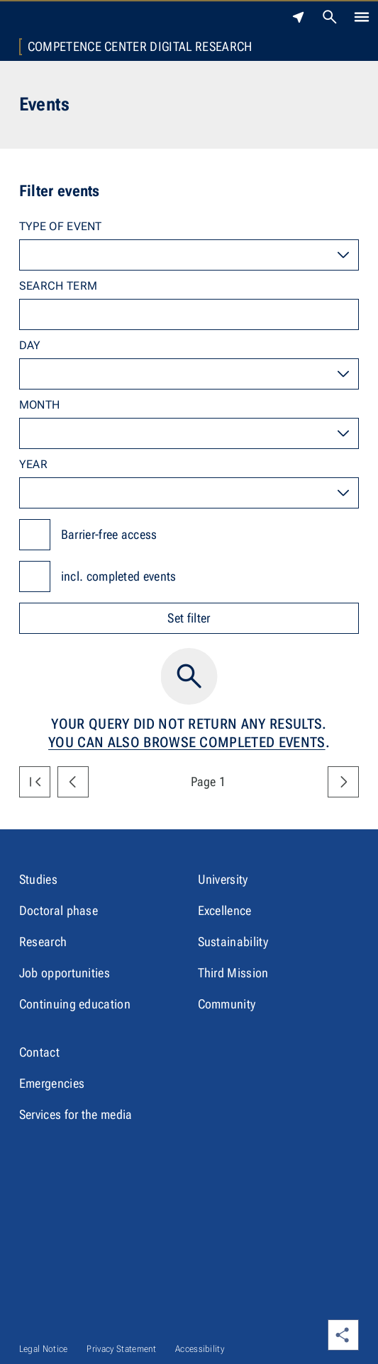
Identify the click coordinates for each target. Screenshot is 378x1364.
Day (30, 345)
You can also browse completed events (187, 742)
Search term (58, 285)
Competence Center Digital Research (140, 47)
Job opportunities (64, 972)
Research (43, 941)
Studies (38, 879)
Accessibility (199, 1348)
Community (227, 1003)
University (223, 879)
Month (39, 404)
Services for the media (76, 1114)
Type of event (60, 226)
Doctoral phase (58, 910)
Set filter (188, 617)
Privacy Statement (121, 1348)
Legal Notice (43, 1348)
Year (33, 464)
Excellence (225, 910)
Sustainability (233, 941)
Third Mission (233, 972)
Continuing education (74, 1003)
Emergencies (52, 1083)
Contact (39, 1052)
